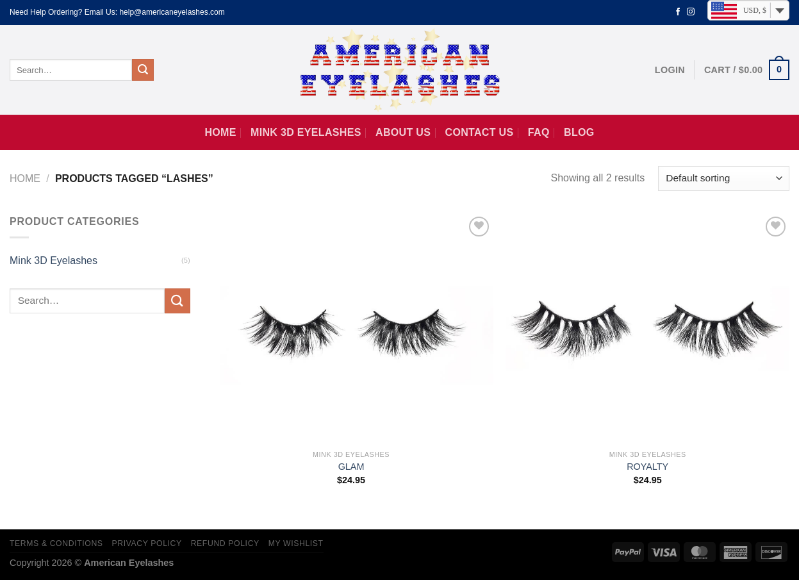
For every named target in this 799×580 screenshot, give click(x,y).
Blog (579, 132)
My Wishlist (296, 543)
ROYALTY (647, 466)
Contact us (479, 132)
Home (220, 132)
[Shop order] (723, 178)
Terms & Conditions (56, 543)
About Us (403, 132)
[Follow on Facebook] (678, 12)
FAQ (539, 132)
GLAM (351, 466)
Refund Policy (225, 543)
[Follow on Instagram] (691, 12)
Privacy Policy (146, 543)
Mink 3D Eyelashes (306, 132)
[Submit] (143, 70)
